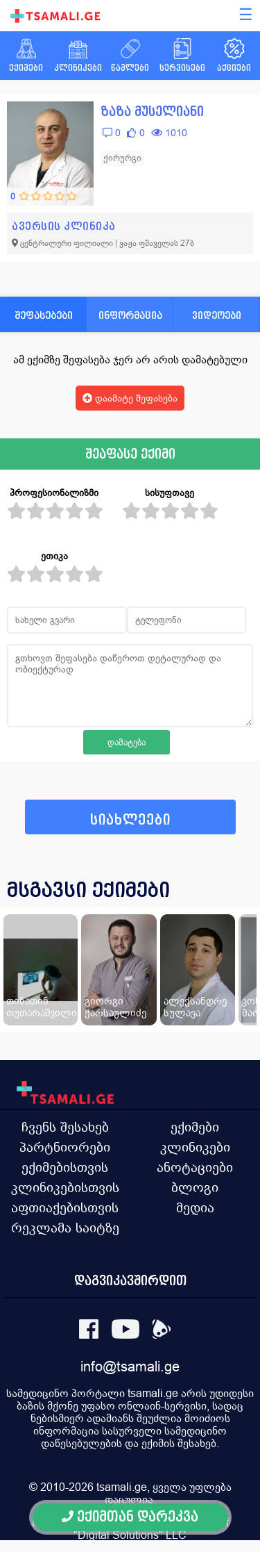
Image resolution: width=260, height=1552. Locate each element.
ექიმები (195, 1126)
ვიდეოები (216, 315)
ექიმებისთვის (64, 1167)
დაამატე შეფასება (130, 398)
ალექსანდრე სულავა (195, 1006)
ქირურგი (122, 158)
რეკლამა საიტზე (65, 1227)
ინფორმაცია (130, 315)
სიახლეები (130, 820)
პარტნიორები (64, 1147)
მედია (195, 1207)
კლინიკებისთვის (65, 1187)
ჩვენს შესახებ (65, 1126)
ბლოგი (194, 1187)
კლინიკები (195, 1147)
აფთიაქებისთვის (65, 1207)
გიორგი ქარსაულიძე (115, 1006)
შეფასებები (44, 315)
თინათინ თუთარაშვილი (41, 1006)
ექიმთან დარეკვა (130, 1517)
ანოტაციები (195, 1167)
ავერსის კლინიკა (64, 226)
